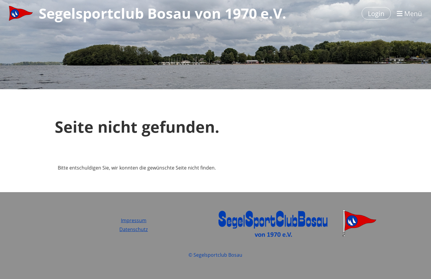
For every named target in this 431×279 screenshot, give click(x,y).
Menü (409, 13)
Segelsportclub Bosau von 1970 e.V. (162, 13)
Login (376, 13)
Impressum (133, 220)
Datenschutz (133, 229)
